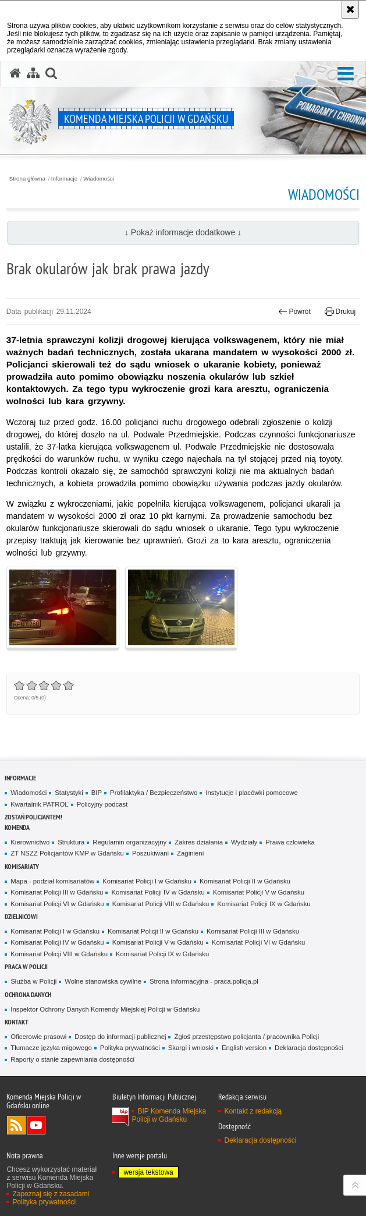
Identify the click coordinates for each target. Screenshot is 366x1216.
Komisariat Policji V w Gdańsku (258, 892)
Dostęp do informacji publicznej (120, 1036)
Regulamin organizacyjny (129, 842)
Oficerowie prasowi (38, 1036)
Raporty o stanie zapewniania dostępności (72, 1059)
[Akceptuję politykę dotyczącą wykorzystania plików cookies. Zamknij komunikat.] (350, 9)
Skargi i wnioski (191, 1047)
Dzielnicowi (21, 916)
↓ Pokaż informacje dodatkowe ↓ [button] (183, 232)
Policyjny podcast (102, 804)
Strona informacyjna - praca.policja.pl (204, 981)
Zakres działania (199, 842)
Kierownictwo (29, 842)
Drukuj (340, 311)
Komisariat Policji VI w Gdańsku (57, 903)
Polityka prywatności (130, 1047)
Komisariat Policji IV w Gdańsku (157, 892)
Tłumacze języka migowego (51, 1047)
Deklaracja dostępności (309, 1047)
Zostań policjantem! (33, 816)
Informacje (64, 179)
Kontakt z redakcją (253, 1111)
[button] (345, 74)
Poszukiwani (150, 853)
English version (244, 1047)
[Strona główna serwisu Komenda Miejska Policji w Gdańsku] (15, 73)
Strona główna (27, 179)
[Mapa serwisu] (33, 73)
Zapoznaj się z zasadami (50, 1194)
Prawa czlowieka (290, 842)
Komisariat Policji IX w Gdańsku (263, 903)
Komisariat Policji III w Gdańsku (56, 892)
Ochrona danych (28, 994)
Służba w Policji (33, 981)
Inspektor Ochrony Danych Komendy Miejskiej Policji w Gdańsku (105, 1009)
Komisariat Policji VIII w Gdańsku (160, 903)
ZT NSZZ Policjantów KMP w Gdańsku (67, 853)
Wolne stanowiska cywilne (103, 981)
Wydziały (244, 842)
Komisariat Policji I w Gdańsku (146, 881)
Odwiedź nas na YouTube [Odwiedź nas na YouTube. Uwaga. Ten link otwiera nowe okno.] (36, 1125)
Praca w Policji (26, 966)
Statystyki (69, 792)
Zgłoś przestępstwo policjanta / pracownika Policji (246, 1036)
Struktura (71, 842)
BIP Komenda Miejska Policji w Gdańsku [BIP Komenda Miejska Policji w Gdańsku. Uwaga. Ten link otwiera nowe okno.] (169, 1115)
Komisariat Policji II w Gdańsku (245, 881)
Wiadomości (98, 179)
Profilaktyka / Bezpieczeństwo (153, 792)
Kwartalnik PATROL (39, 804)
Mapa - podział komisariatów (52, 881)
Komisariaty (22, 866)
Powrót (294, 311)
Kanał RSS (16, 1125)
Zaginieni (190, 853)
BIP (96, 792)
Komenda (17, 827)
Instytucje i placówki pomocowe (251, 792)
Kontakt (17, 1021)
